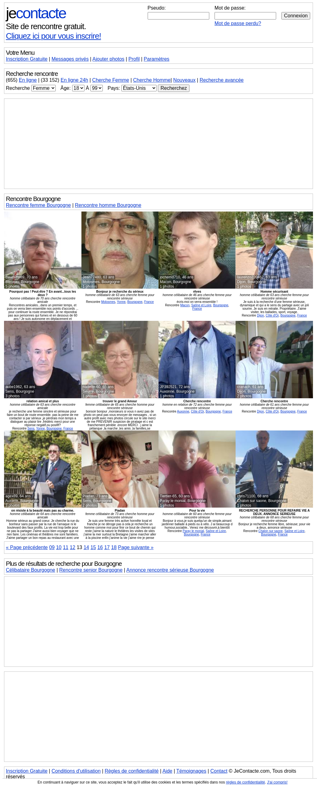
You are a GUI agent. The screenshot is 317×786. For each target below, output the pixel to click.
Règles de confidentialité (131, 771)
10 (59, 547)
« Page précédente (27, 547)
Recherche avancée (222, 80)
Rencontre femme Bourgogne (38, 205)
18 (114, 547)
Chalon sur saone (270, 531)
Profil (134, 59)
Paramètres (156, 59)
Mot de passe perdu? (238, 23)
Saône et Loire (201, 305)
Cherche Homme (152, 80)
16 (100, 547)
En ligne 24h (74, 80)
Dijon (260, 315)
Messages (70, 59)
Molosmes (108, 301)
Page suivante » (136, 547)
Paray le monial (193, 531)
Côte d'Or (272, 315)
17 (107, 547)
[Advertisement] (158, 143)
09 (52, 547)
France (149, 301)
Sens (31, 428)
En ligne (28, 80)
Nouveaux (184, 80)
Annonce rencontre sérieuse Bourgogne (170, 570)
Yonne (121, 301)
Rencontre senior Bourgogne (91, 570)
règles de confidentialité (245, 782)
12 (72, 547)
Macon (184, 305)
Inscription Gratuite (26, 59)
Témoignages (191, 771)
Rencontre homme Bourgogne (108, 205)
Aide (167, 771)
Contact (218, 771)
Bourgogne (134, 301)
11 (65, 547)
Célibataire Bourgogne (30, 570)
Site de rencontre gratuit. (46, 26)
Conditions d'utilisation (76, 771)
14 (86, 547)
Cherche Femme (110, 80)
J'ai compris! (277, 782)
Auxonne (183, 411)
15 (93, 547)
